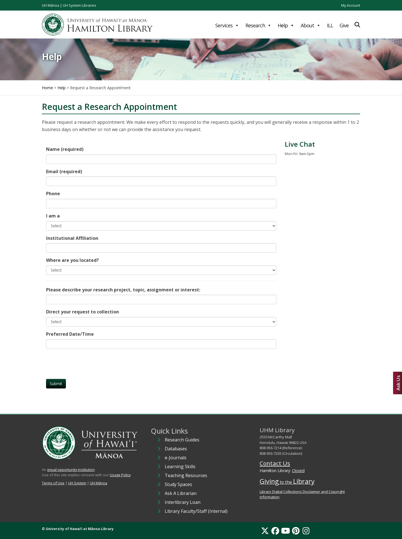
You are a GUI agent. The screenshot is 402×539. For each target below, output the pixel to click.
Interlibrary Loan (182, 502)
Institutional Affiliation (72, 238)
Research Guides (182, 440)
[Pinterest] (296, 530)
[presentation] (88, 364)
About (310, 25)
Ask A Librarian (181, 493)
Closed (298, 470)
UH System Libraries (79, 5)
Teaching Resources (186, 475)
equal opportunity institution (71, 469)
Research (258, 25)
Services (227, 25)
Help (286, 25)
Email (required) (64, 171)
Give (344, 25)
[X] (265, 530)
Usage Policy (120, 474)
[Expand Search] (357, 24)
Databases (176, 449)
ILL (330, 25)
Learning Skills (180, 466)
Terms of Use (53, 482)
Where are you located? (72, 260)
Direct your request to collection (82, 312)
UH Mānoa (50, 5)
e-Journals (175, 458)
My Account (350, 5)
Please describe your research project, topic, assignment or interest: (123, 290)
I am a (53, 216)
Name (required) (64, 149)
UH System (77, 482)
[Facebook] (275, 530)
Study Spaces (178, 484)
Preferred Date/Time (70, 334)
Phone (53, 193)
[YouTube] (285, 530)
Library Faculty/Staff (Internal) (196, 511)
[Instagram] (306, 530)
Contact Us (275, 463)
